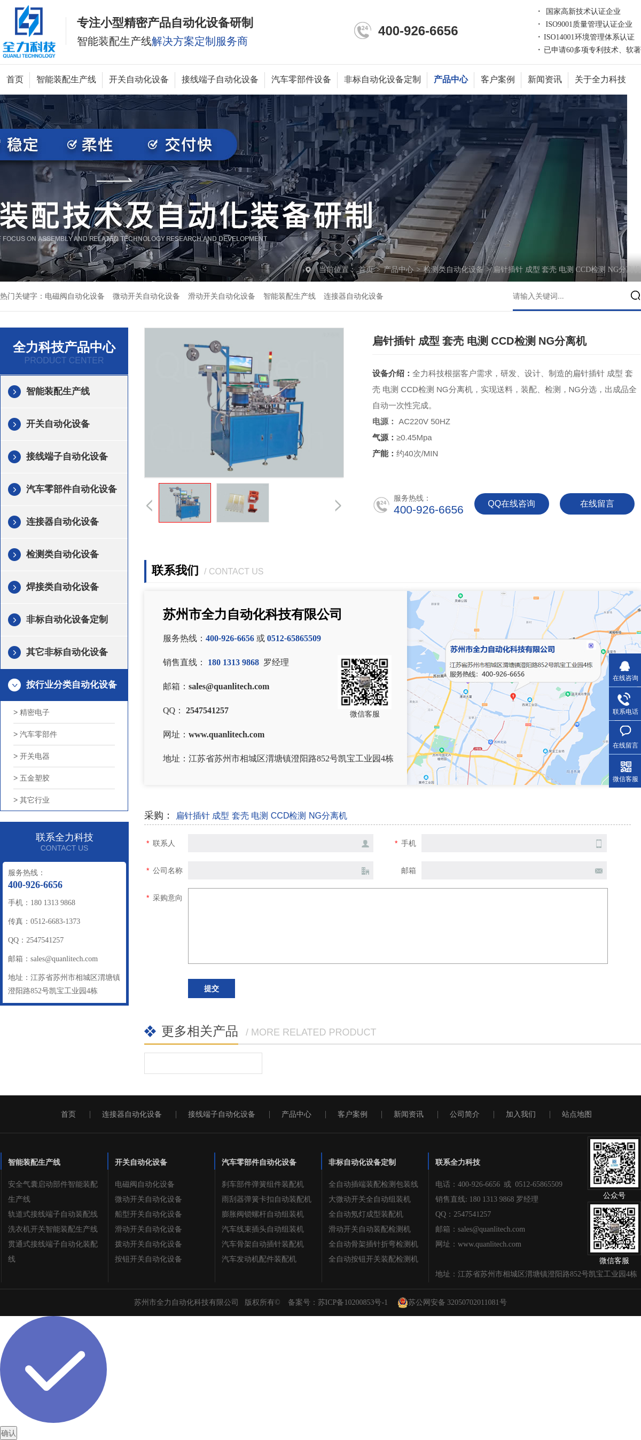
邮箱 (408, 870)
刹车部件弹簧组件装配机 (263, 1184)
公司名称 (168, 870)
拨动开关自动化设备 (148, 1244)
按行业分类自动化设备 (71, 685)
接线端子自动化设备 (220, 79)
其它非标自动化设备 (67, 652)
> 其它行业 (31, 800)
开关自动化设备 (139, 79)
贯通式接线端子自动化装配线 (53, 1251)
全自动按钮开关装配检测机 (373, 1259)
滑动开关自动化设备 (221, 296)
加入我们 (521, 1114)
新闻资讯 (545, 79)
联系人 (164, 843)
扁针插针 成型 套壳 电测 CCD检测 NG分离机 (567, 270)
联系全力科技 (457, 1162)
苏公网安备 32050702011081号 (452, 1302)
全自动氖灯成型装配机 (366, 1214)
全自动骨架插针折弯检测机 (373, 1244)
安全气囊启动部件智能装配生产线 (53, 1191)
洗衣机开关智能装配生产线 (53, 1229)
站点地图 (577, 1114)
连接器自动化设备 (354, 296)
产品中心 (451, 79)
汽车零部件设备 (301, 79)
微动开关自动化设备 (146, 296)
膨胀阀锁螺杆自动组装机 (263, 1214)
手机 (408, 843)
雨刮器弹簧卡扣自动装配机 (266, 1199)
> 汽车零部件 (35, 734)
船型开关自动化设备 (148, 1214)
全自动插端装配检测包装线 (373, 1184)
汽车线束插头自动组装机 (263, 1229)
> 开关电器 (31, 756)
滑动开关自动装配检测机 (370, 1229)
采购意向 (168, 897)
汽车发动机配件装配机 (259, 1259)
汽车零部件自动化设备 (71, 489)
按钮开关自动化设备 (148, 1259)
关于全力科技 (600, 79)
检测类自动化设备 (455, 270)
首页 (15, 79)
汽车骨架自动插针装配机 (263, 1244)
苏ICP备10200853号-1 (353, 1302)
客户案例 (498, 79)
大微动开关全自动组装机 (370, 1199)
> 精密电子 (31, 712)
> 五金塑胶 (31, 778)
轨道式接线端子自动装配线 (53, 1214)
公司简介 (465, 1114)
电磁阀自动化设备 (75, 296)
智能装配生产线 (66, 79)
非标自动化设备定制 (382, 79)
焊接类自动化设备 (62, 587)
